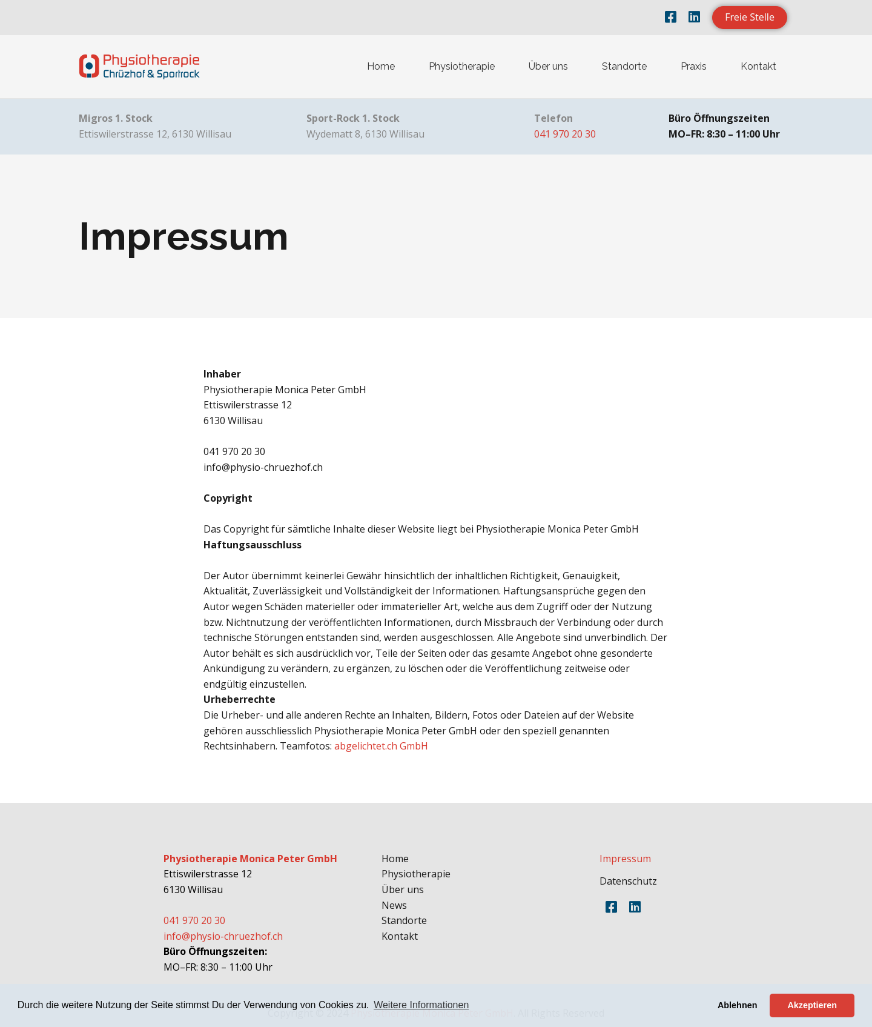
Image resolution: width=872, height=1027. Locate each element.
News (394, 905)
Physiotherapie (462, 66)
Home (381, 66)
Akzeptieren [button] (812, 1005)
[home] (139, 67)
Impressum (625, 858)
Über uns (548, 66)
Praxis (694, 66)
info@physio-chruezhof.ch (223, 936)
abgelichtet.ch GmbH (381, 746)
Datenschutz (628, 881)
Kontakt (758, 66)
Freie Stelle (750, 17)
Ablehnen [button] (738, 1005)
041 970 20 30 (565, 134)
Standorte (624, 66)
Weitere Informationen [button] (421, 1005)
